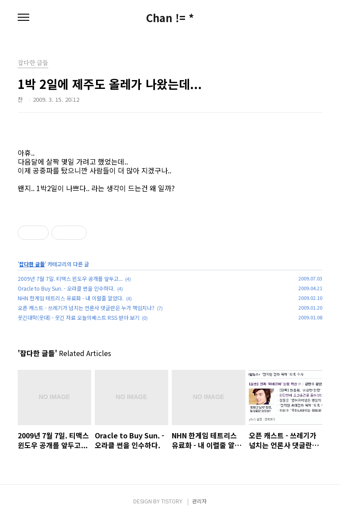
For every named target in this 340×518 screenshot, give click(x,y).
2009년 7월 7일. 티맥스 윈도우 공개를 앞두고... (70, 278)
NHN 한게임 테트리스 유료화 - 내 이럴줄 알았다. (71, 298)
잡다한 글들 (32, 264)
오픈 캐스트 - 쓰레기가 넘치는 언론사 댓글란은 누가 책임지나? (86, 307)
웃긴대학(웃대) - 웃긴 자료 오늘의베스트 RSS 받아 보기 (78, 317)
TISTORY (171, 501)
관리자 (199, 501)
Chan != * (170, 17)
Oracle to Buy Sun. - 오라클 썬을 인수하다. (66, 288)
